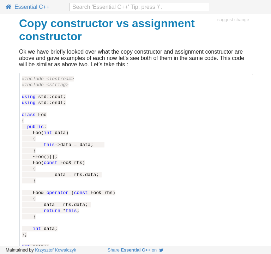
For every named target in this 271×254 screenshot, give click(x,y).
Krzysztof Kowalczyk (55, 250)
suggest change (233, 19)
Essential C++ (28, 7)
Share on (136, 250)
